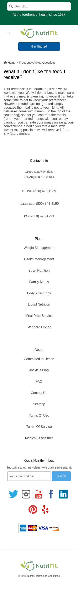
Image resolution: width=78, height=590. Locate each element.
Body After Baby (39, 293)
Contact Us (39, 393)
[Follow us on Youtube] (38, 494)
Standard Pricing (39, 327)
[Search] (39, 6)
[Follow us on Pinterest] (33, 509)
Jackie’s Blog (39, 370)
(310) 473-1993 (42, 216)
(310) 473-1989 (44, 191)
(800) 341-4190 (47, 203)
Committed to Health (39, 359)
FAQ (39, 381)
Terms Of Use (39, 415)
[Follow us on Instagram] (26, 494)
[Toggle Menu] (7, 29)
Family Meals (39, 282)
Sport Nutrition (39, 270)
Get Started (39, 46)
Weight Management (39, 248)
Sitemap (39, 404)
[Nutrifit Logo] (39, 33)
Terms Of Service (39, 426)
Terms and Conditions (48, 576)
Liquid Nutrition (39, 304)
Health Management (39, 259)
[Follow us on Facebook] (51, 494)
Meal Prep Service (39, 316)
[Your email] (29, 476)
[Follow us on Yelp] (45, 509)
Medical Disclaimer (39, 438)
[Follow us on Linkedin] (63, 494)
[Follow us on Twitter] (13, 494)
